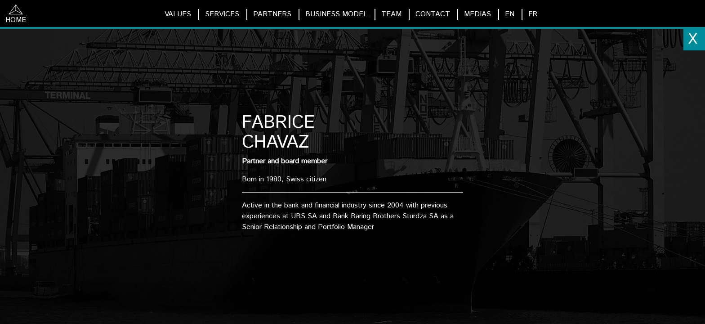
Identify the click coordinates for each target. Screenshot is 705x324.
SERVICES (222, 14)
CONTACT (432, 14)
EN (509, 14)
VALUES (178, 14)
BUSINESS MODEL (336, 14)
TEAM (391, 14)
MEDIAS (477, 14)
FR (532, 14)
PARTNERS (272, 14)
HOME (15, 14)
